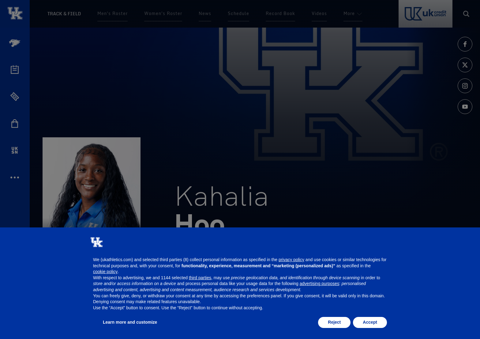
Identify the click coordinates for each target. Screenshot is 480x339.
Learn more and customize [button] (130, 322)
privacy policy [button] (291, 259)
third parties (200, 277)
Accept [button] (370, 322)
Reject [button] (334, 322)
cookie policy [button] (105, 271)
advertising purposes (319, 283)
